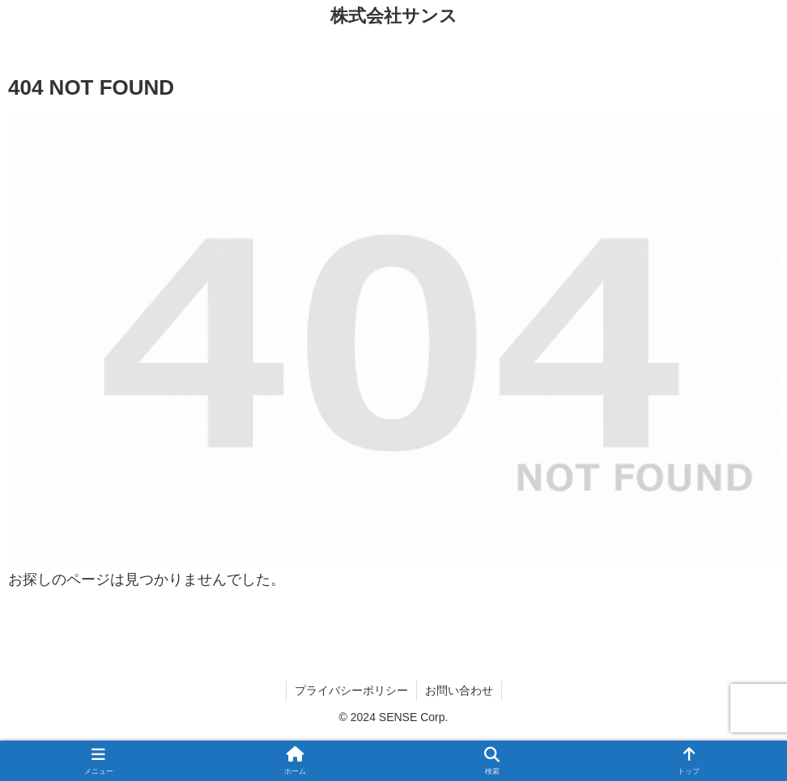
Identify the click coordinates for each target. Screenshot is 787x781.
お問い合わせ (459, 690)
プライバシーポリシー (351, 690)
